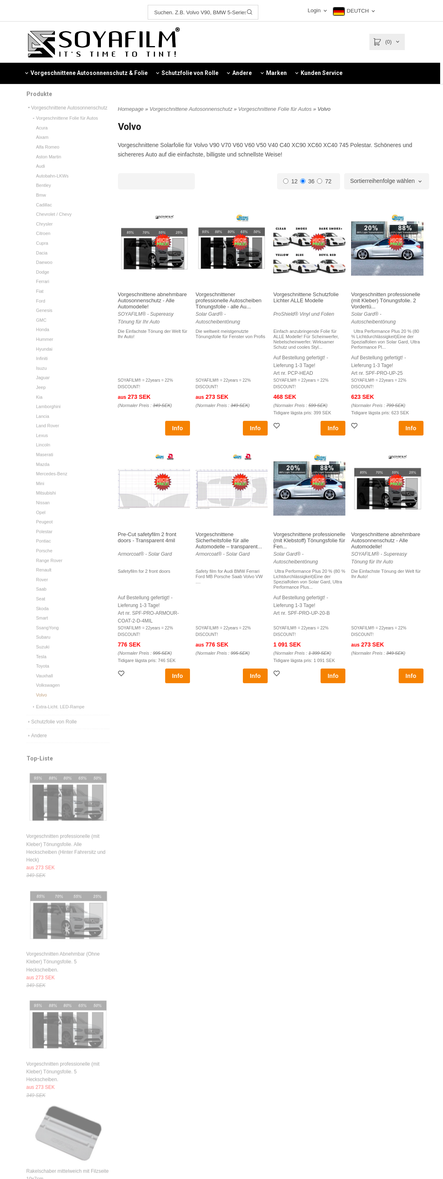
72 (324, 181)
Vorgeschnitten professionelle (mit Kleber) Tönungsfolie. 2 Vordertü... (385, 300)
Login (314, 10)
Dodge (42, 281)
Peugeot (44, 531)
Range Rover (49, 570)
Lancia (42, 426)
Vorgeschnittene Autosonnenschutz (66, 118)
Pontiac (43, 550)
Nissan (43, 512)
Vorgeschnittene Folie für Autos (64, 127)
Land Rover (47, 435)
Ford (41, 310)
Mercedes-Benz (52, 483)
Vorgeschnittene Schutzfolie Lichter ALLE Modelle (305, 297)
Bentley (43, 195)
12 (290, 181)
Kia (39, 407)
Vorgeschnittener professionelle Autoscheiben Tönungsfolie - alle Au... (229, 300)
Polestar (44, 541)
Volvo (41, 704)
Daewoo (44, 272)
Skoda (42, 618)
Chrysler (44, 233)
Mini (40, 493)
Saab (41, 598)
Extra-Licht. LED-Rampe (58, 716)
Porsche (44, 560)
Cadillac (44, 214)
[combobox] (386, 181)
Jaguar (43, 387)
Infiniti (42, 368)
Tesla (41, 666)
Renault (44, 579)
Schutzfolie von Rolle (51, 732)
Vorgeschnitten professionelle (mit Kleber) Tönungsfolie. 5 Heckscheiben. (63, 1081)
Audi (40, 176)
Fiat (40, 301)
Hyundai (44, 358)
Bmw (41, 204)
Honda (42, 339)
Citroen (43, 243)
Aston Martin (48, 166)
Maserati (44, 464)
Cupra (42, 253)
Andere (36, 745)
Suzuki (43, 656)
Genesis (44, 320)
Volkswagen (48, 695)
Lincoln (43, 454)
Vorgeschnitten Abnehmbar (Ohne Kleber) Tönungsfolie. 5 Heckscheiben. (63, 971)
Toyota (42, 675)
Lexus (42, 445)
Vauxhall (44, 685)
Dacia (42, 262)
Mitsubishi (46, 502)
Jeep (41, 397)
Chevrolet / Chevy (54, 224)
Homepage (131, 109)
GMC (41, 330)
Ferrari (42, 291)
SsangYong (47, 637)
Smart (42, 627)
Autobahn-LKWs (52, 185)
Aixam (42, 147)
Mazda (43, 474)
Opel (41, 522)
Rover (42, 589)
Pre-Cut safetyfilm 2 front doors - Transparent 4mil (147, 537)
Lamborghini (48, 416)
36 (307, 181)
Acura (42, 137)
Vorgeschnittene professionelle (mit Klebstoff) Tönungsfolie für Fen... (309, 540)
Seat (41, 608)
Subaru (43, 646)
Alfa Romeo (47, 156)
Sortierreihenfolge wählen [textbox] (382, 181)
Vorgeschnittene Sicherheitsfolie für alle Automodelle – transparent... (229, 540)
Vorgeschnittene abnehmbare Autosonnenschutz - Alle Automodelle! (152, 300)
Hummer (44, 349)
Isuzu (41, 378)
